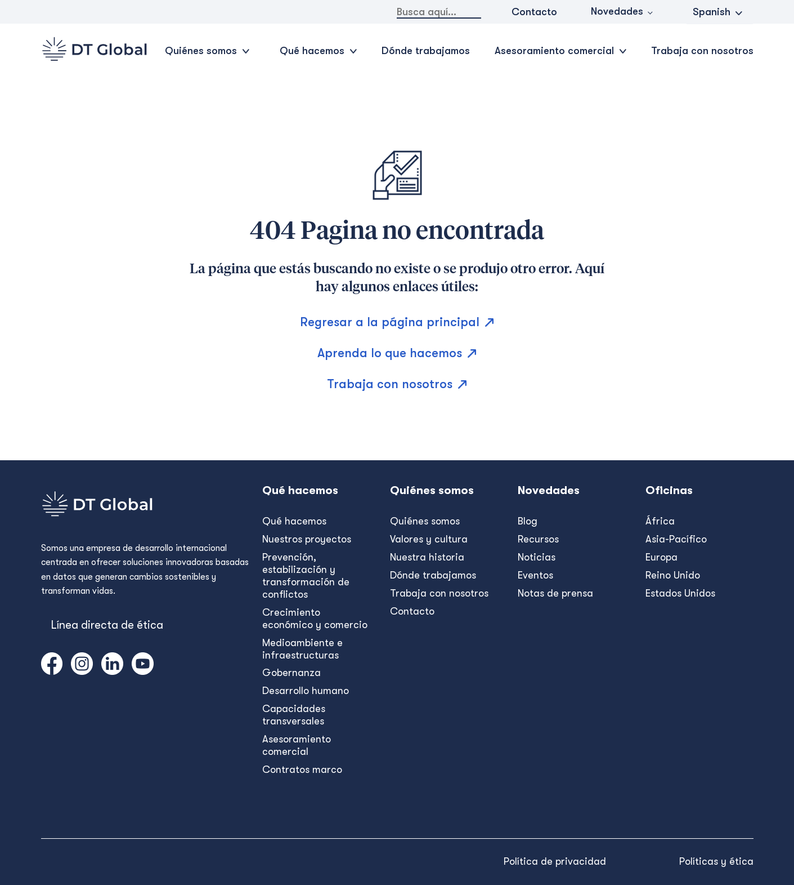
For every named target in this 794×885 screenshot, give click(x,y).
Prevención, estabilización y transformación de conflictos (305, 576)
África (660, 521)
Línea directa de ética (107, 625)
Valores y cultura (429, 539)
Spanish (711, 11)
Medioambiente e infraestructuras (302, 649)
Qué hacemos (294, 521)
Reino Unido (672, 575)
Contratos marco (302, 769)
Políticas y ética (716, 861)
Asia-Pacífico (676, 539)
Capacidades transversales (293, 715)
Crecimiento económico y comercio (314, 618)
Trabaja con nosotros (702, 50)
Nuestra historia (427, 557)
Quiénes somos (425, 521)
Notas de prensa (555, 593)
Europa (661, 557)
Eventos (535, 575)
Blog (527, 521)
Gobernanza (291, 672)
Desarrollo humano (305, 690)
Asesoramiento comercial (296, 745)
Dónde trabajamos (426, 50)
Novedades (617, 11)
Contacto (534, 11)
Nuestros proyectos (306, 539)
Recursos (538, 539)
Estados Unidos (680, 593)
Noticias (536, 557)
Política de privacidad (555, 861)
